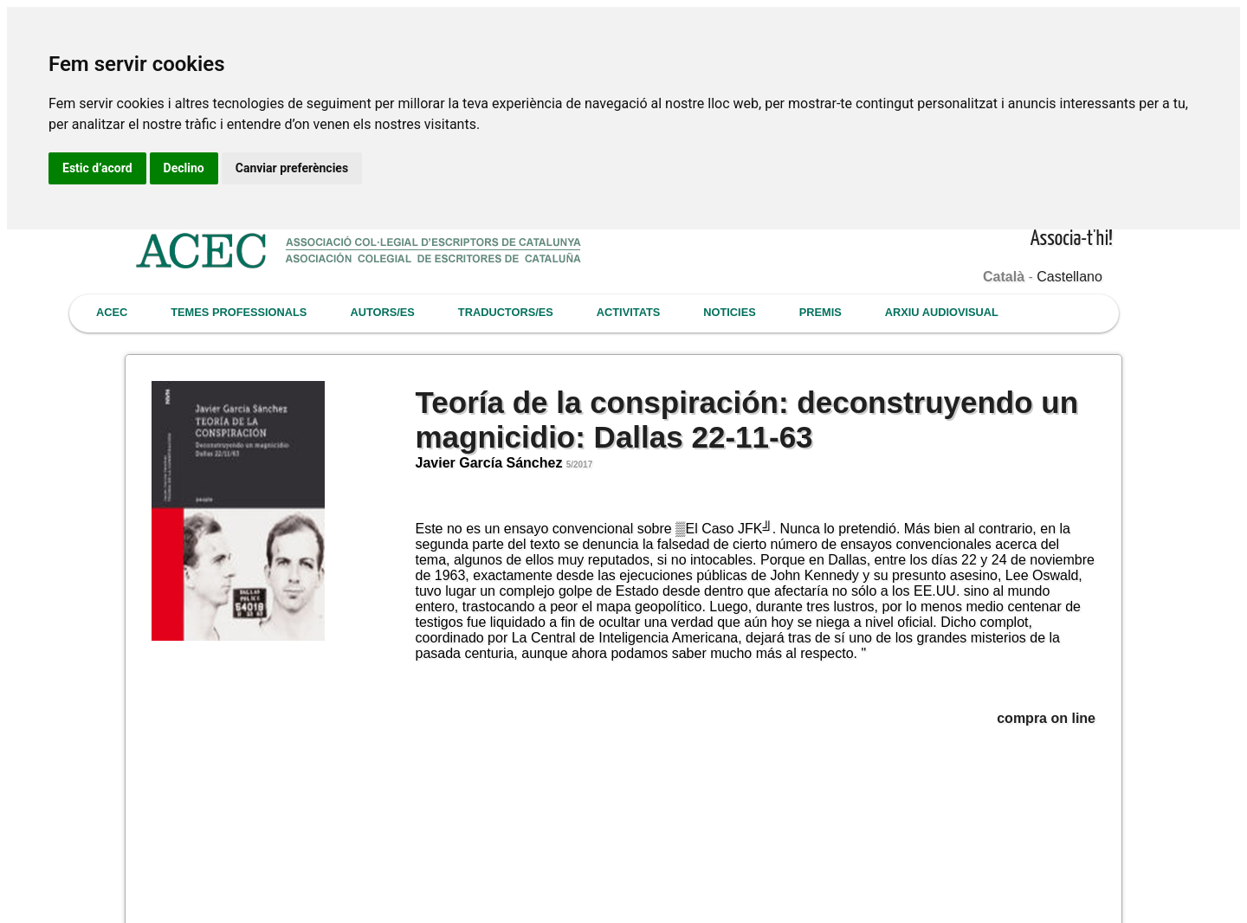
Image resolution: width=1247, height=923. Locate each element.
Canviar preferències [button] (292, 168)
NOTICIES (729, 312)
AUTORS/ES (382, 312)
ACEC (111, 312)
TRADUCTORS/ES (505, 312)
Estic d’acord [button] (97, 168)
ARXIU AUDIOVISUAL (941, 312)
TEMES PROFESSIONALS (239, 312)
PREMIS (820, 312)
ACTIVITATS (628, 312)
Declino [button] (184, 168)
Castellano (1069, 276)
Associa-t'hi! (1072, 239)
